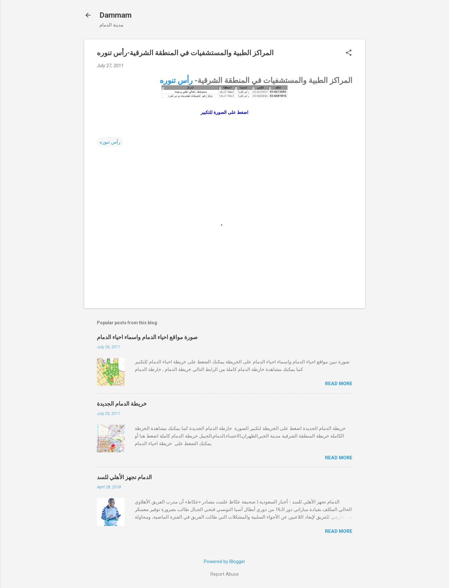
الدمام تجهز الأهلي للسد (124, 477)
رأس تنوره (176, 80)
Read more (338, 383)
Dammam (115, 15)
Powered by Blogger (224, 561)
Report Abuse (224, 574)
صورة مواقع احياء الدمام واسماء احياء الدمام (147, 337)
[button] (348, 53)
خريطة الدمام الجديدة (122, 403)
